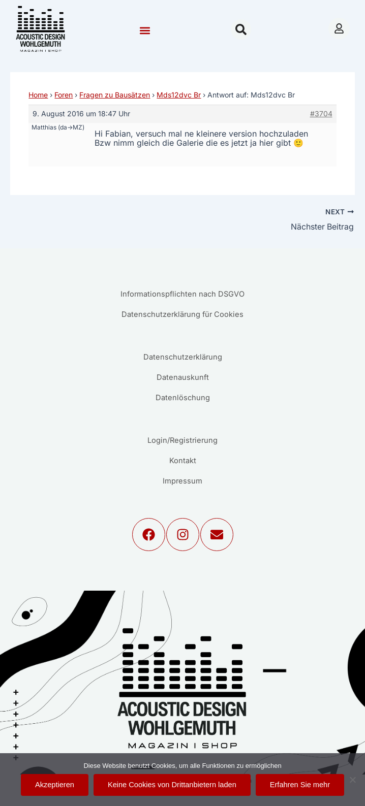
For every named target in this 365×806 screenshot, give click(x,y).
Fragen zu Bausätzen (114, 94)
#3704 (321, 113)
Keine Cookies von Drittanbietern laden (172, 785)
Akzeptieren (54, 785)
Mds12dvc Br (179, 94)
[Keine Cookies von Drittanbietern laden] (352, 780)
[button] (145, 30)
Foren (63, 94)
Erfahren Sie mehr (300, 785)
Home (38, 94)
